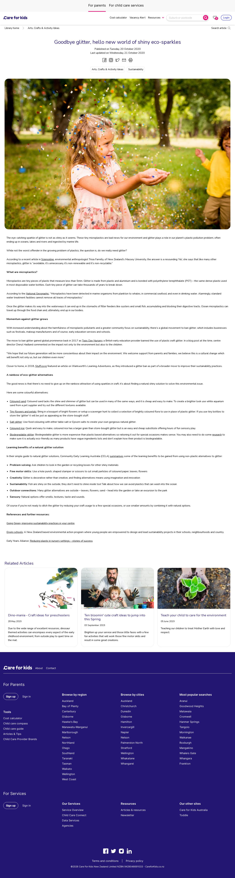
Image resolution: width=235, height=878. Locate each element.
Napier (125, 732)
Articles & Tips (12, 734)
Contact (51, 668)
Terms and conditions (105, 860)
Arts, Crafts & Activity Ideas (41, 28)
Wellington (68, 774)
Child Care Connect (74, 815)
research (217, 434)
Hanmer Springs (189, 721)
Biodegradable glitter (22, 434)
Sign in (26, 696)
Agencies (67, 825)
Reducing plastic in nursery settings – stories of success (61, 541)
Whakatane (127, 758)
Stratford (126, 748)
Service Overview (73, 810)
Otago (66, 748)
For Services (14, 793)
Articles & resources (133, 810)
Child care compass (15, 723)
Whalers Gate (188, 753)
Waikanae (185, 737)
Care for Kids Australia (194, 810)
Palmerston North (132, 742)
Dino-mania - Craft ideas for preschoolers (39, 615)
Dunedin (126, 711)
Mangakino (186, 748)
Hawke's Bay (70, 721)
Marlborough (70, 732)
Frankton (185, 763)
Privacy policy (134, 860)
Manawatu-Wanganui (75, 727)
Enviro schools (15, 532)
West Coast (69, 779)
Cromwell (185, 716)
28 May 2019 (14, 621)
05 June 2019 (167, 621)
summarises (116, 456)
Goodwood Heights (192, 706)
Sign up (11, 696)
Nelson (66, 737)
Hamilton (126, 721)
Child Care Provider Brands (20, 739)
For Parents (14, 684)
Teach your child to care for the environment (193, 615)
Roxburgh (185, 742)
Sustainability (135, 69)
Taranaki (67, 758)
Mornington (187, 732)
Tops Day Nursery (92, 340)
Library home (12, 28)
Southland (68, 753)
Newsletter (127, 815)
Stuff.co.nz (41, 366)
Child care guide (13, 728)
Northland (68, 742)
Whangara (186, 758)
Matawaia (185, 711)
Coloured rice (17, 428)
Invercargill (127, 727)
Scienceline (47, 259)
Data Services (70, 820)
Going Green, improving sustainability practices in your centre (41, 523)
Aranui (183, 701)
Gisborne (67, 716)
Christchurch (128, 706)
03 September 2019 (94, 625)
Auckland (67, 701)
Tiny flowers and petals (23, 411)
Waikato (67, 768)
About (39, 668)
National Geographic (37, 293)
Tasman (66, 763)
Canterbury (69, 711)
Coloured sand (18, 401)
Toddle (184, 815)
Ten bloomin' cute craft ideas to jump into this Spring (114, 617)
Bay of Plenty (70, 706)
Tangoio (184, 727)
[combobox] (185, 18)
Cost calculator (118, 17)
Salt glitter (16, 422)
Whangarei (127, 763)
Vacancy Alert (137, 17)
